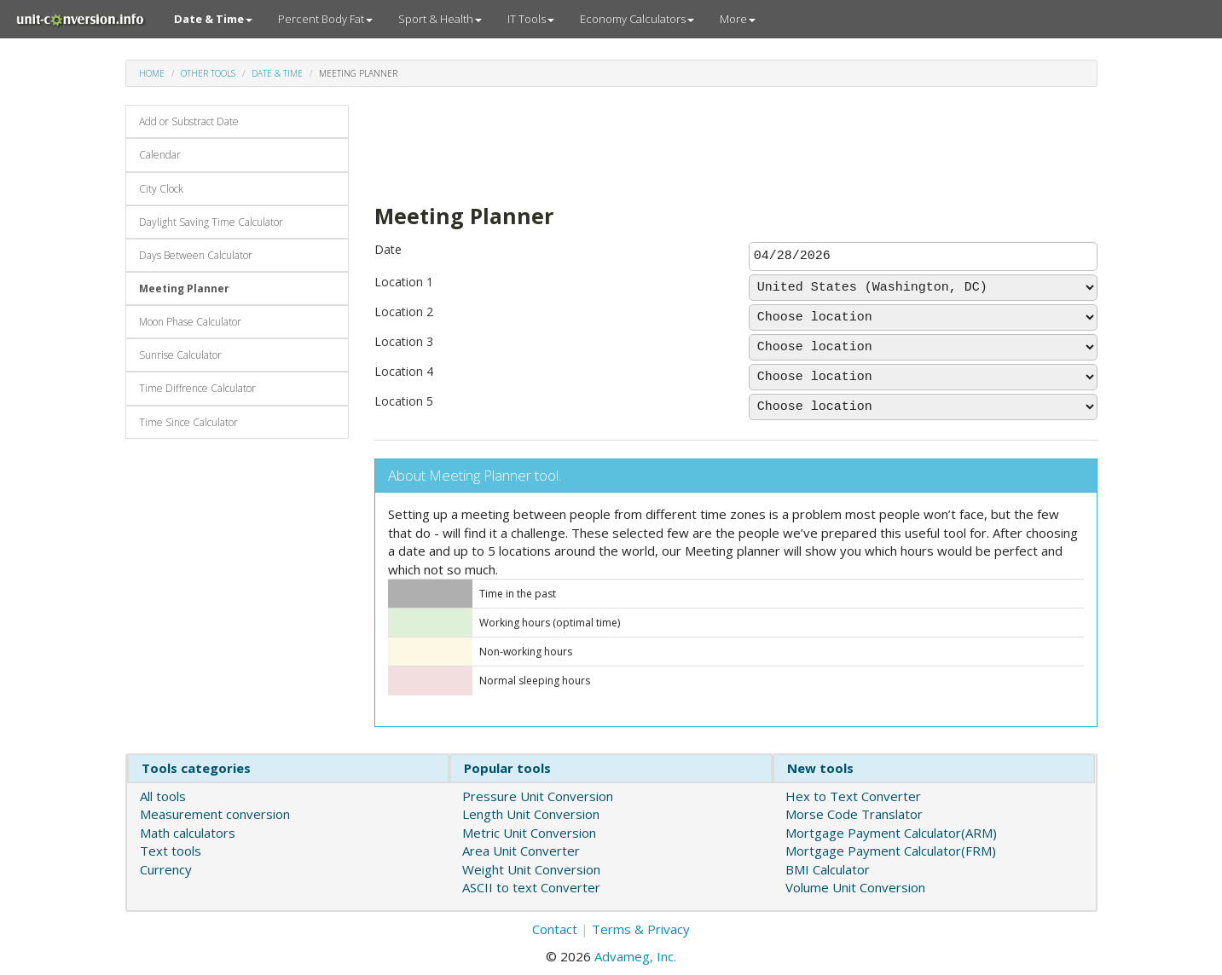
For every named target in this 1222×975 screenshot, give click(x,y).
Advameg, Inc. (635, 956)
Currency (166, 869)
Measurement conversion (215, 813)
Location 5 (403, 401)
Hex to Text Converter (853, 796)
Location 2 (403, 311)
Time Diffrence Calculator (197, 388)
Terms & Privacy (641, 929)
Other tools (208, 73)
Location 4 (403, 371)
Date (388, 249)
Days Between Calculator (195, 255)
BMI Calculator (827, 869)
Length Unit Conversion (530, 813)
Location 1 (403, 282)
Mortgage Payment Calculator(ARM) (891, 832)
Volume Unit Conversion (855, 887)
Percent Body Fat (325, 18)
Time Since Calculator (188, 422)
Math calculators (187, 832)
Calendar (160, 154)
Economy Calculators (637, 18)
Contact (554, 929)
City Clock (161, 189)
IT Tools (530, 18)
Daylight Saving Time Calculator (211, 222)
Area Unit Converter (521, 850)
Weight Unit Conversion (531, 869)
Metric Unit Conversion (529, 832)
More (738, 18)
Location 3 (403, 341)
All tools (163, 796)
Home (152, 73)
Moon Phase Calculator (190, 321)
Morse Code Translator (854, 813)
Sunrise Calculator (180, 355)
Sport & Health (440, 18)
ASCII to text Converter (531, 887)
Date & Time (277, 73)
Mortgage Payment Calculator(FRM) (890, 850)
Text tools (170, 850)
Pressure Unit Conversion (537, 796)
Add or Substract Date (189, 121)
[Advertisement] (684, 143)
